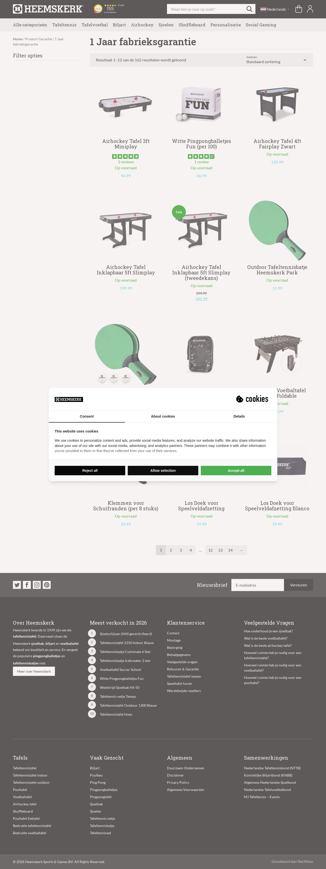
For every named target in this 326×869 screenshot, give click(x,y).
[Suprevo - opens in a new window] (252, 399)
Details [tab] (239, 416)
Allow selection (163, 471)
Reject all (89, 471)
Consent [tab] (87, 416)
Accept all (236, 471)
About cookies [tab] (163, 416)
